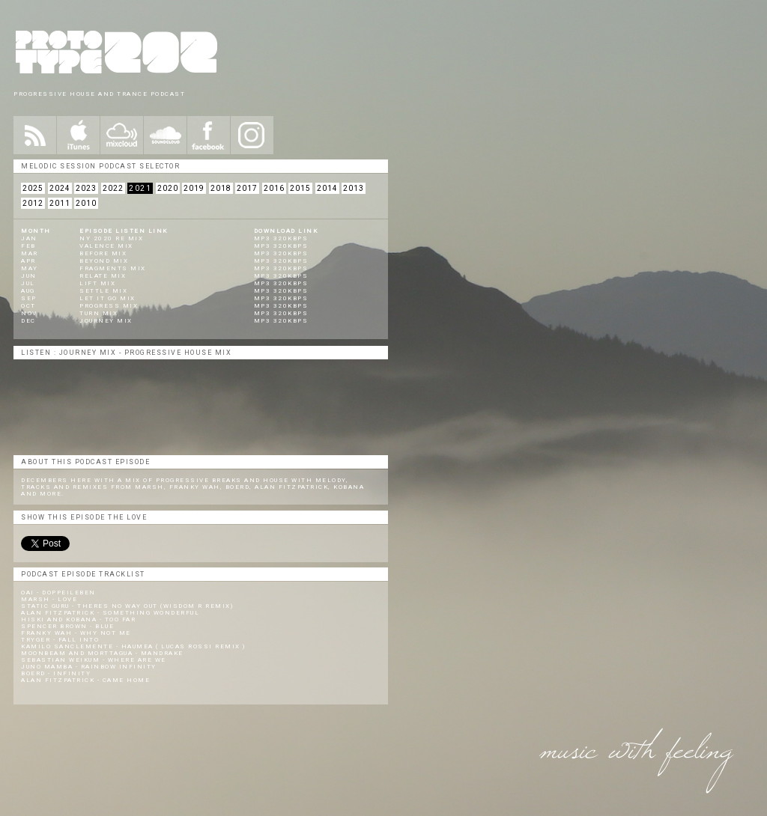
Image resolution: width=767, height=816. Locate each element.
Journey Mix (106, 320)
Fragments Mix (112, 268)
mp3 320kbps (281, 238)
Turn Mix (98, 313)
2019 (194, 188)
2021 (140, 188)
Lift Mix (97, 283)
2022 (113, 188)
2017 (247, 188)
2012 (32, 203)
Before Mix (103, 253)
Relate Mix (102, 275)
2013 (353, 188)
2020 (167, 188)
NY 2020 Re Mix (111, 238)
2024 (59, 188)
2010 (86, 203)
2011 (59, 203)
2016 (274, 188)
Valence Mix (106, 246)
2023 (86, 188)
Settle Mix (103, 290)
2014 (327, 188)
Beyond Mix (103, 261)
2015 (300, 188)
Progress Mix (108, 305)
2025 (32, 188)
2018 (220, 188)
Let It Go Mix (107, 298)
